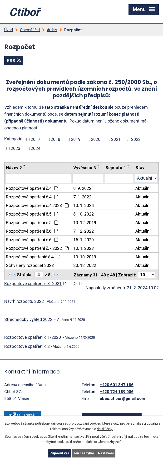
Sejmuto (115, 167)
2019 (75, 139)
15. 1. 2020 (83, 239)
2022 (136, 139)
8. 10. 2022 (83, 213)
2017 (35, 139)
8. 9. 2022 (82, 188)
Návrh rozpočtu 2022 (24, 301)
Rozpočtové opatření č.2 (27, 346)
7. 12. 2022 (83, 231)
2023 (15, 148)
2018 (55, 139)
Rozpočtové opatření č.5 (32, 213)
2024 (35, 148)
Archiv (52, 30)
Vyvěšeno (84, 167)
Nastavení (106, 453)
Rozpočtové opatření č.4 (32, 188)
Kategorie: (13, 138)
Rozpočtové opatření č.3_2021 (33, 283)
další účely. (105, 429)
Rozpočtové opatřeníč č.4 (33, 256)
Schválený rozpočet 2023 (30, 265)
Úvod (8, 30)
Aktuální (142, 188)
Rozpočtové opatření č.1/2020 (32, 337)
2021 (116, 139)
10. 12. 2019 (84, 222)
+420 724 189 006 (116, 391)
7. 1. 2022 (82, 196)
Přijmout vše (59, 453)
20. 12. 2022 (84, 265)
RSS (14, 60)
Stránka (25, 274)
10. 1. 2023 (83, 248)
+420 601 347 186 (116, 384)
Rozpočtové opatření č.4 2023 (37, 205)
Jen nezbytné (83, 453)
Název (14, 167)
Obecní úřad (30, 30)
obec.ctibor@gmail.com (122, 398)
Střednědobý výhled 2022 (28, 319)
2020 (95, 139)
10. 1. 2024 (83, 205)
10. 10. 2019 (84, 256)
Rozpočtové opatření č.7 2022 (37, 248)
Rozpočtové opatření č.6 (32, 231)
